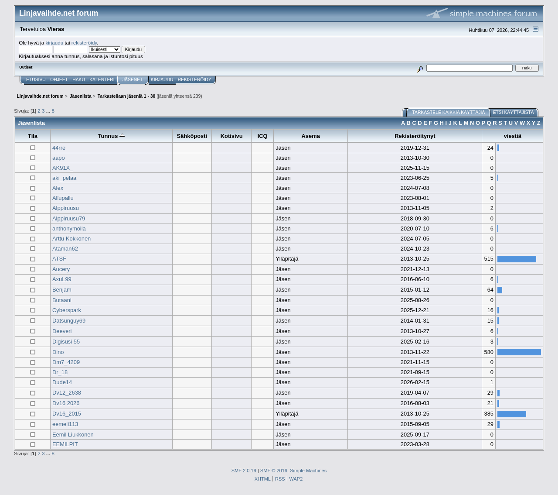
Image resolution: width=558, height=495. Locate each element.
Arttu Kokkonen (71, 238)
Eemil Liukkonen (73, 434)
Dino (58, 352)
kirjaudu (54, 42)
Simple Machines (308, 470)
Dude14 (62, 382)
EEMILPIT (65, 444)
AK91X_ (62, 168)
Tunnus (111, 136)
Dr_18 (60, 372)
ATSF (59, 258)
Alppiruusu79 (68, 218)
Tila (32, 136)
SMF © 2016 (273, 470)
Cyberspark (66, 310)
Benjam (61, 289)
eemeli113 (65, 424)
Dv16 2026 (65, 403)
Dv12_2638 (66, 392)
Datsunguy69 (68, 320)
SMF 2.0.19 (243, 470)
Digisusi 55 (66, 341)
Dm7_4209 (66, 362)
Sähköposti (192, 136)
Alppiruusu (65, 208)
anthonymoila (69, 228)
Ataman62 (65, 248)
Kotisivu (232, 136)
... (49, 110)
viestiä (512, 136)
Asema (311, 136)
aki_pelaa (64, 178)
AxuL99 (61, 279)
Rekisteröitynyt (415, 136)
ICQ (263, 136)
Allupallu (63, 198)
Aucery (61, 269)
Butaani (61, 300)
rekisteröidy (84, 42)
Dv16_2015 (66, 413)
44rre (58, 147)
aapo (58, 158)
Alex (57, 188)
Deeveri (61, 331)
